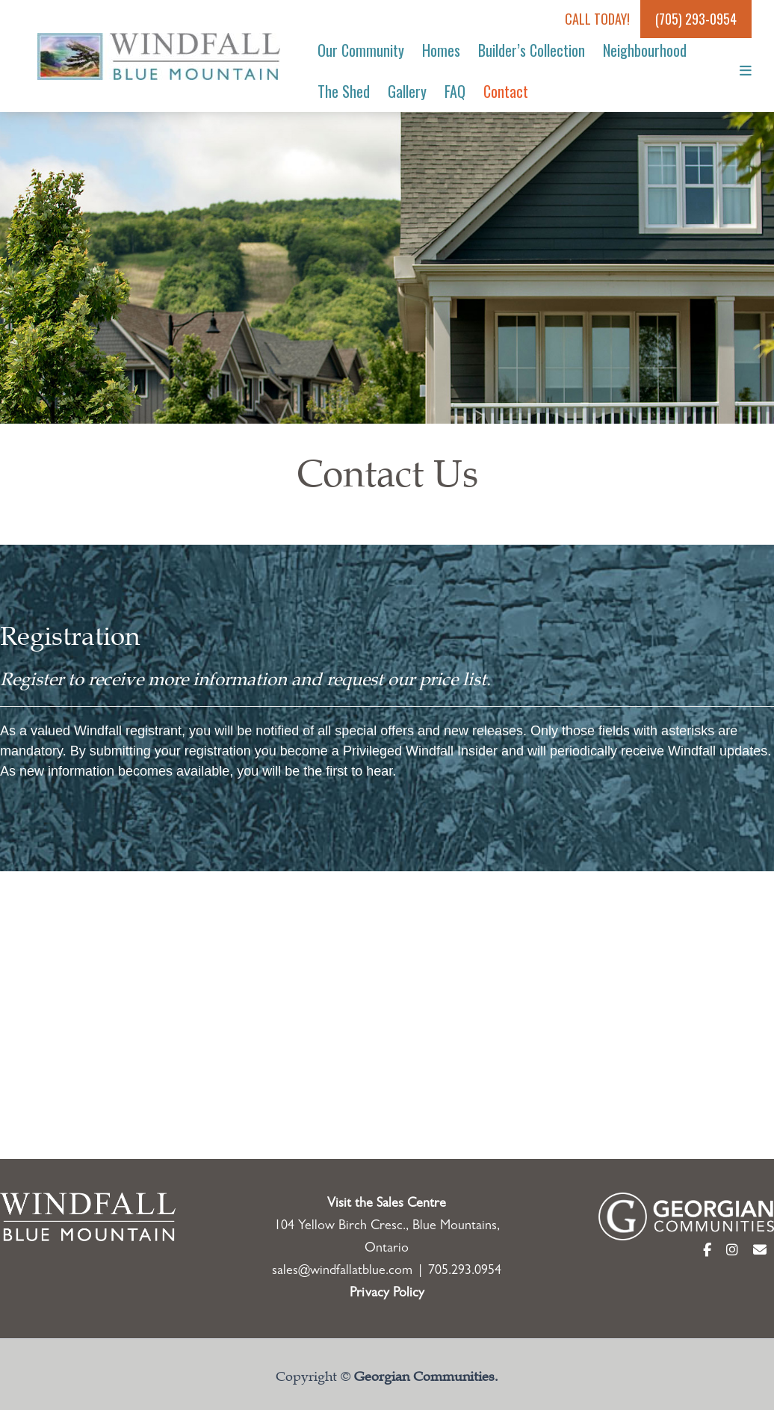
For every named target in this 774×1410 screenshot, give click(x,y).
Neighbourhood (645, 50)
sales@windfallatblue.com (342, 1271)
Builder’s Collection (531, 50)
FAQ (455, 91)
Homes (441, 50)
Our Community (361, 50)
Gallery (407, 91)
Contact (505, 91)
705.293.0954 (464, 1271)
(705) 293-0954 (696, 18)
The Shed (344, 91)
